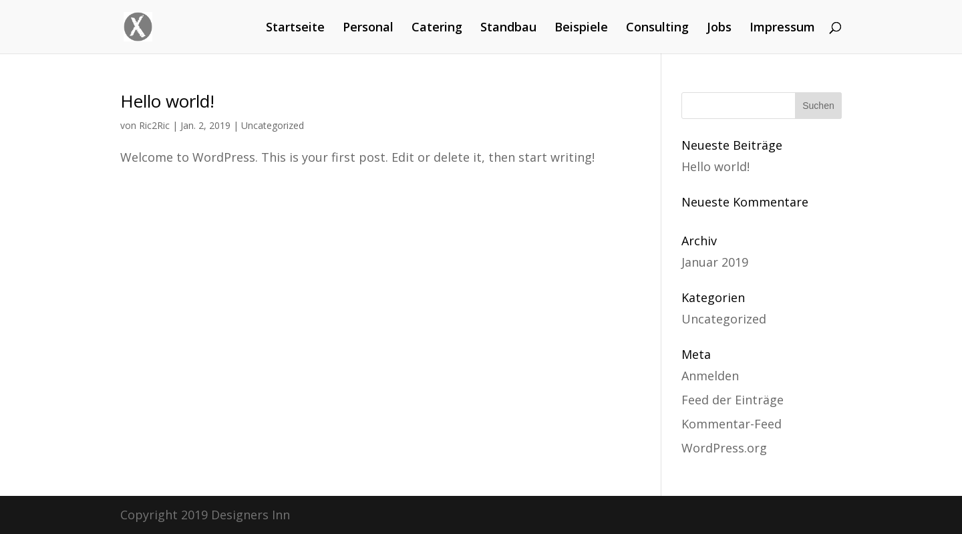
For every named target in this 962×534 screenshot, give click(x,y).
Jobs (719, 28)
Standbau (508, 28)
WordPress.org (724, 448)
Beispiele (581, 28)
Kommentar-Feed (731, 424)
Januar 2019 (714, 262)
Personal (368, 28)
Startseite (295, 28)
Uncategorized (272, 125)
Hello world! (167, 101)
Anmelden (710, 376)
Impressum (782, 28)
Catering (437, 28)
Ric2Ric (154, 125)
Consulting (657, 28)
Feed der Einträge (732, 400)
